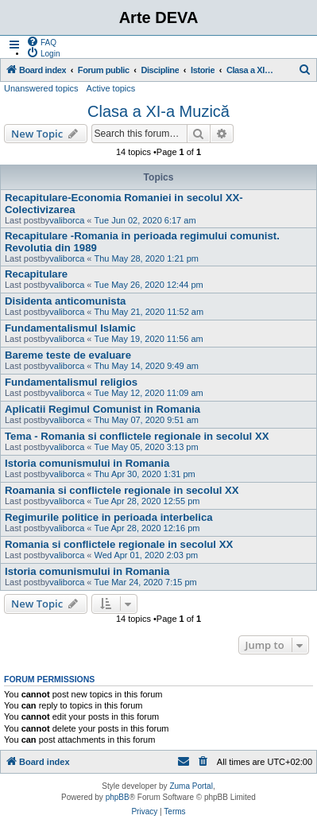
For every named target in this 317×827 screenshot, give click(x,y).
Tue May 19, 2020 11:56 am (149, 339)
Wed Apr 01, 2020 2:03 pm (147, 555)
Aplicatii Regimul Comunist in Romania (102, 409)
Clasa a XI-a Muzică (158, 111)
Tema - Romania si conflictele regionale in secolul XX (137, 436)
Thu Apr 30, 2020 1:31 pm (145, 474)
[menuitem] (41, 41)
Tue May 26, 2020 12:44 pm (149, 284)
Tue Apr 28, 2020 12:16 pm (147, 528)
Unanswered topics (41, 88)
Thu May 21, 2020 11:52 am (149, 311)
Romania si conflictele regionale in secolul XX (119, 544)
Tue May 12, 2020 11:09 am (149, 393)
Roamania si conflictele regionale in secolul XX (122, 490)
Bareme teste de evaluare (68, 355)
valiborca (66, 220)
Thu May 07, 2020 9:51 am (147, 420)
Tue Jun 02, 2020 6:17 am (145, 220)
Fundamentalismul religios (71, 382)
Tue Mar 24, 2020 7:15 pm (146, 582)
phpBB (118, 797)
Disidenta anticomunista (65, 301)
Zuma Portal (190, 786)
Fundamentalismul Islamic (70, 328)
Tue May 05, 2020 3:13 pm (147, 447)
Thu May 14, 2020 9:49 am (147, 366)
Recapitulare (36, 274)
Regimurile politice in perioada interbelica (109, 517)
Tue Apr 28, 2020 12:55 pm (147, 501)
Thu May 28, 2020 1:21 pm (147, 258)
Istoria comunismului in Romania (87, 463)
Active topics (111, 88)
